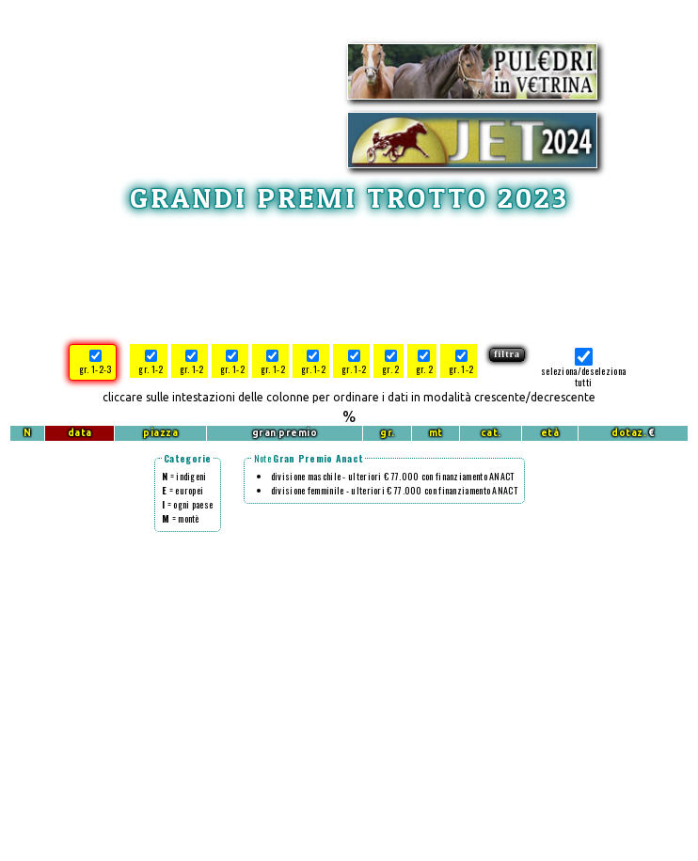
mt (436, 433)
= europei (182, 490)
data (80, 433)
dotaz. (628, 433)
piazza (160, 433)
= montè (180, 518)
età (550, 433)
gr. (387, 433)
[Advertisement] (349, 275)
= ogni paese (187, 504)
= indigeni (184, 476)
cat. (491, 433)
